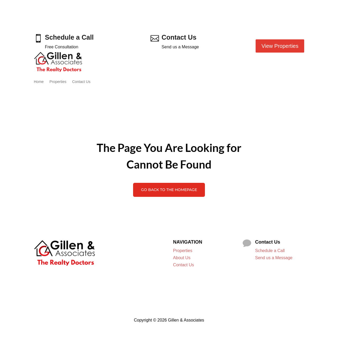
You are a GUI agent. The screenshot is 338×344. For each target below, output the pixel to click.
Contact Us (81, 82)
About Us (181, 257)
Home (39, 82)
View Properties (279, 46)
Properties (57, 82)
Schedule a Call (270, 250)
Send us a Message (273, 257)
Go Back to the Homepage (169, 189)
